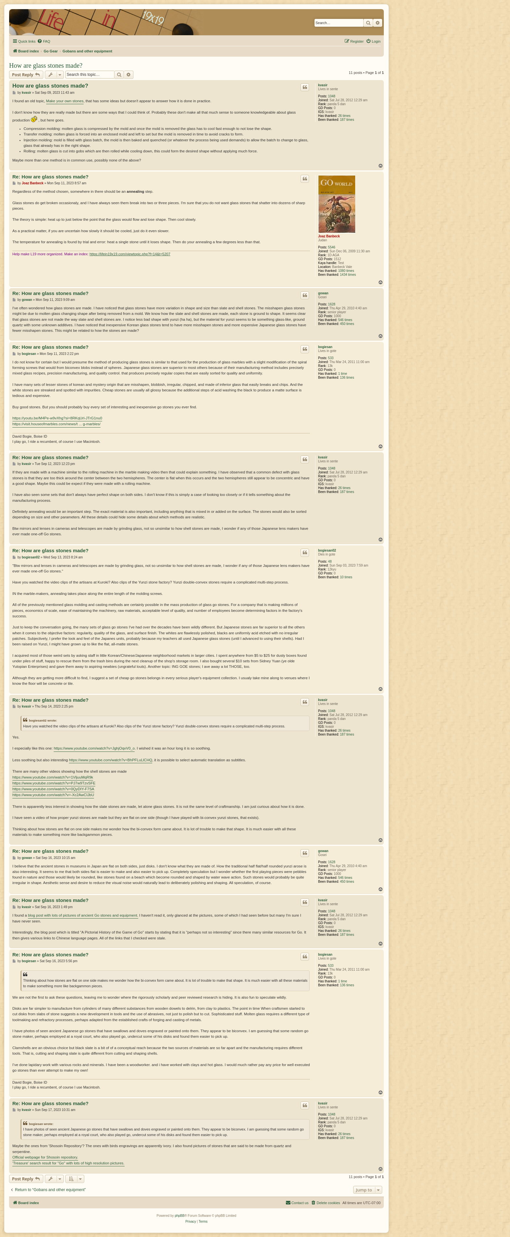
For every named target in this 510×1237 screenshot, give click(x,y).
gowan (323, 293)
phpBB (179, 1215)
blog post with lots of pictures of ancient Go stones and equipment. (83, 915)
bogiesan (325, 347)
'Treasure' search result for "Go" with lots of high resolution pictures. (68, 1163)
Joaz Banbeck (329, 236)
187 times (347, 119)
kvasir (323, 85)
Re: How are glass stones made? (50, 176)
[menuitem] (43, 41)
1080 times (346, 271)
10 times (346, 577)
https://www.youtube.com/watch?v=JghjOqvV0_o (94, 748)
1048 (331, 96)
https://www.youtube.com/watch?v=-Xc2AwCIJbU (53, 795)
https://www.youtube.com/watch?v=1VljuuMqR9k (52, 777)
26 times (344, 116)
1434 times (348, 274)
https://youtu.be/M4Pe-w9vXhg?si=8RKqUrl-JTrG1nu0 (57, 418)
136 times (347, 377)
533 (331, 358)
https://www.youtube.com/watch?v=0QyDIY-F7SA (53, 789)
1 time (342, 373)
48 (330, 561)
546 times (345, 320)
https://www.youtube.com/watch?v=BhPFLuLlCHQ (110, 760)
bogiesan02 (327, 550)
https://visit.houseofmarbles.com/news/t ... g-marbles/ (56, 424)
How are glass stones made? (46, 65)
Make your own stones (65, 101)
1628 (331, 304)
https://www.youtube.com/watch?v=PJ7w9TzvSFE (53, 783)
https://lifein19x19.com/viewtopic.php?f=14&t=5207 (129, 254)
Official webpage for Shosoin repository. (45, 1157)
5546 (331, 247)
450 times (347, 324)
